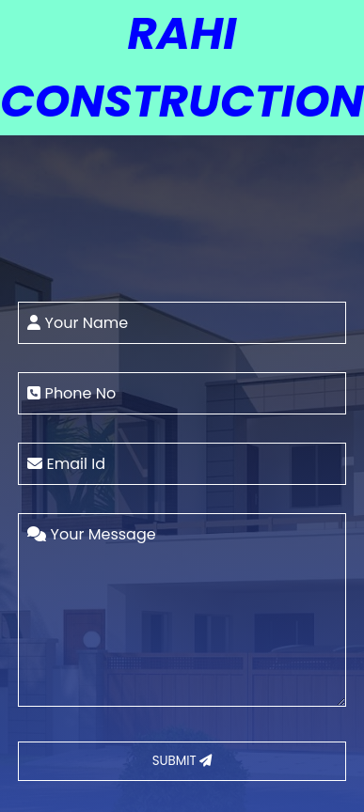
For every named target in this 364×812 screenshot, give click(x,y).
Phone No (71, 393)
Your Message (91, 534)
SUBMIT (182, 761)
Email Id (66, 464)
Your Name (77, 323)
